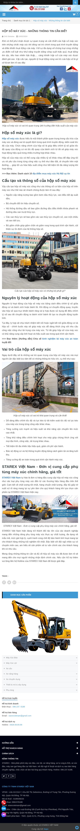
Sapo (46, 829)
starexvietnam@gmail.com (20, 716)
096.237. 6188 (19, 707)
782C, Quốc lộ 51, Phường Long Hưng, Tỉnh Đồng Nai (44, 816)
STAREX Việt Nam (11, 478)
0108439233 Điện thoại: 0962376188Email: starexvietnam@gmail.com (16, 802)
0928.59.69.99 (16, 725)
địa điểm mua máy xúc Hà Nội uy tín (51, 173)
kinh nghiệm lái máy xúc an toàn (60, 339)
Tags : (5, 576)
